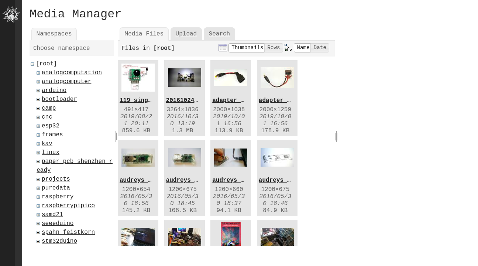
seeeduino (57, 223)
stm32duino (59, 241)
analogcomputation (72, 72)
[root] (46, 64)
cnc (47, 117)
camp (49, 108)
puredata (56, 188)
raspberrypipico (68, 205)
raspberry (57, 197)
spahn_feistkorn (68, 232)
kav (47, 143)
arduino (54, 90)
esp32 (50, 126)
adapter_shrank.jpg (244, 100)
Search (219, 34)
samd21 (52, 214)
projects (56, 179)
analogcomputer (66, 81)
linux (50, 152)
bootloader (59, 99)
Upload (186, 34)
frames (52, 135)
